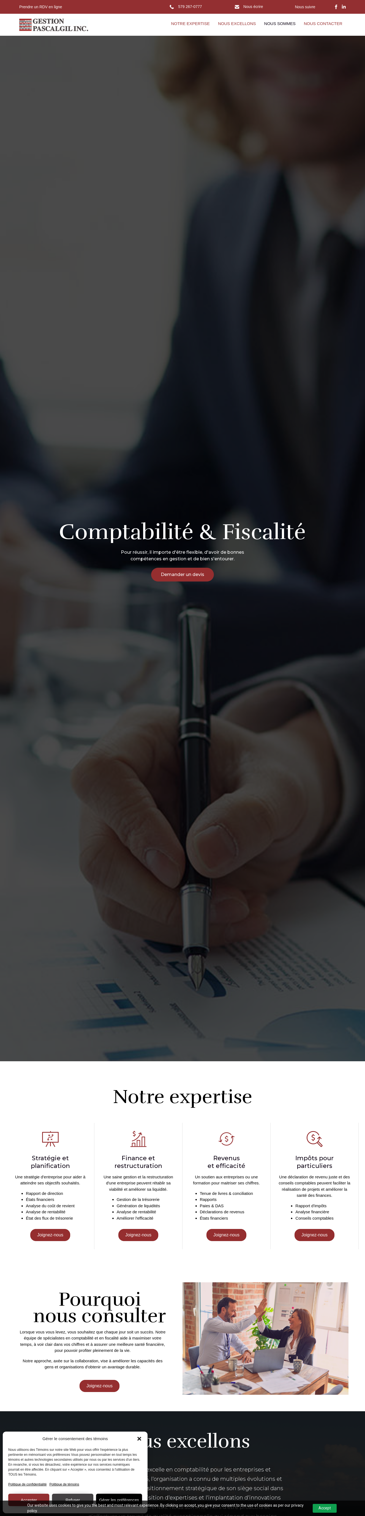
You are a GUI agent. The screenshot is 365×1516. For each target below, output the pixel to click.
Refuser (73, 1500)
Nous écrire (253, 6)
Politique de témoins (64, 1484)
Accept (324, 1508)
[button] (139, 1438)
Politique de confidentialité (27, 1484)
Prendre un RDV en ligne (40, 7)
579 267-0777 (190, 6)
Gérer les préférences (119, 1500)
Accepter (29, 1500)
